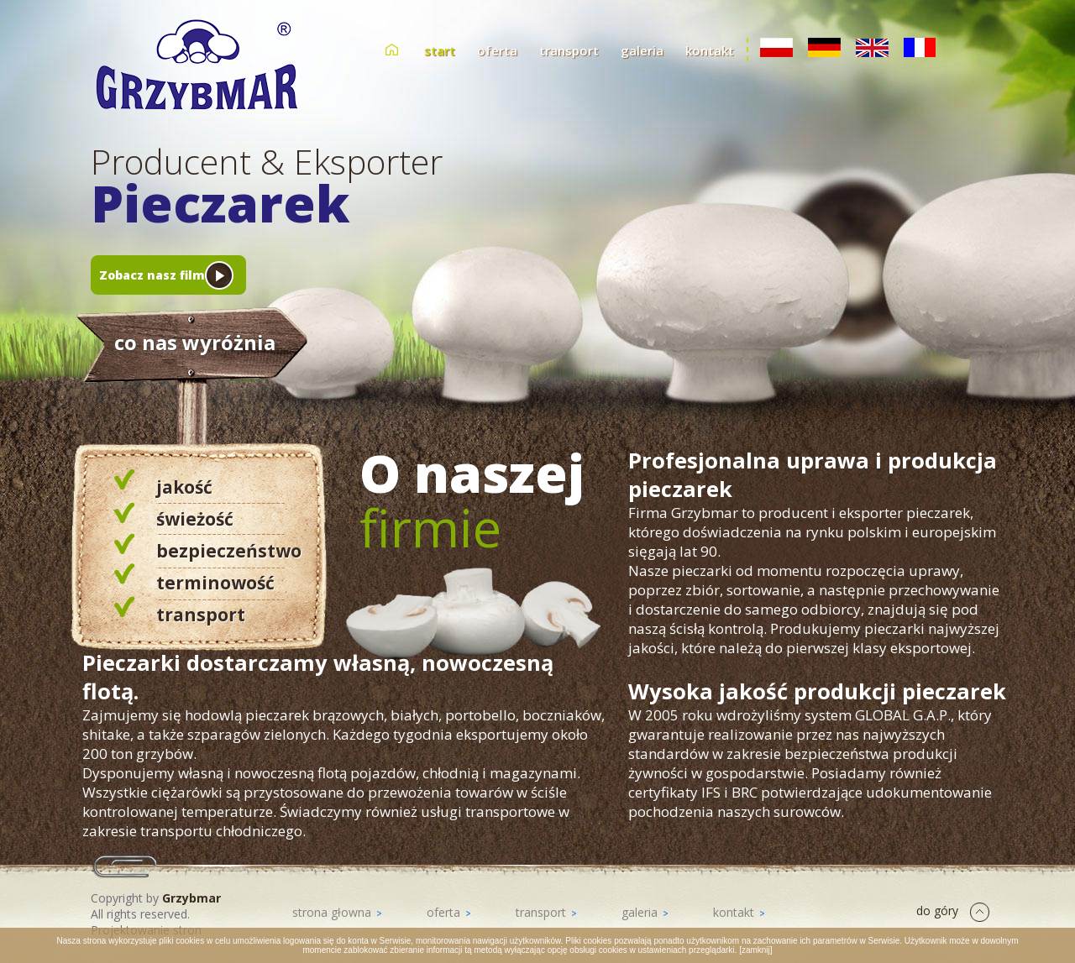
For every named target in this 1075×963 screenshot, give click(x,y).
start (439, 50)
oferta (497, 50)
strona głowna (336, 912)
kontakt (709, 50)
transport (569, 50)
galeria (642, 50)
